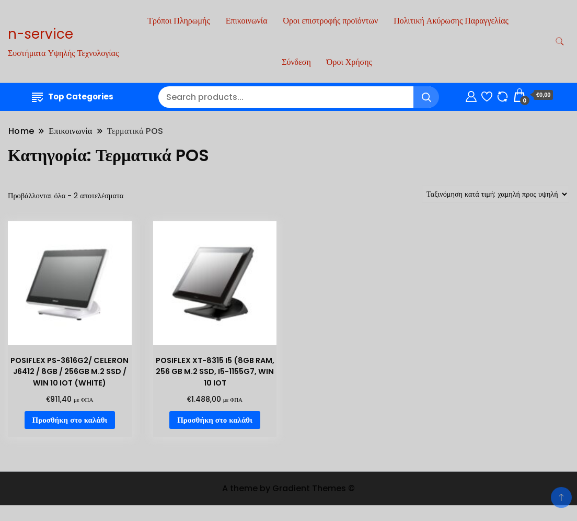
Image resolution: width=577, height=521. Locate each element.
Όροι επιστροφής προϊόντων (330, 21)
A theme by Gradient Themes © (288, 488)
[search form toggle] (559, 41)
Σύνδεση (296, 62)
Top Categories (72, 96)
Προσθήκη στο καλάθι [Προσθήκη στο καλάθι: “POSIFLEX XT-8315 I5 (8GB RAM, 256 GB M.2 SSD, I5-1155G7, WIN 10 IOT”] (214, 419)
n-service (40, 34)
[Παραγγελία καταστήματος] (495, 194)
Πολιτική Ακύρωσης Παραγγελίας (451, 21)
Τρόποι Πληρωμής (178, 21)
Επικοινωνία (247, 21)
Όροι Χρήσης (349, 62)
